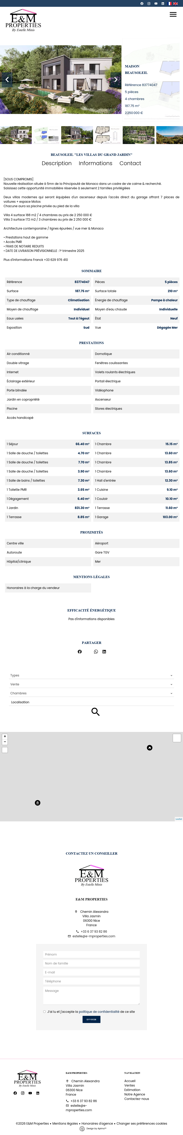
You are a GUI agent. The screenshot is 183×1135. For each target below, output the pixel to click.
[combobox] (91, 675)
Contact (130, 163)
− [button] (5, 742)
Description (57, 163)
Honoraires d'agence (97, 1123)
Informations (95, 163)
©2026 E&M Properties (32, 1123)
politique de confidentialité (99, 1012)
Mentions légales (65, 1123)
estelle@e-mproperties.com (94, 936)
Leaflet (179, 819)
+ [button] (5, 736)
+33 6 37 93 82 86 (94, 931)
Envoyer (91, 1019)
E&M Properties (92, 899)
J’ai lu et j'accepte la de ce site (91, 1012)
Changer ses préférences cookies (142, 1123)
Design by (96, 1128)
